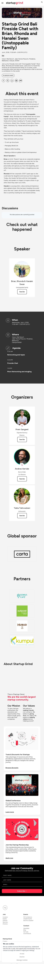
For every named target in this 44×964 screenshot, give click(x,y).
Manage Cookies (22, 960)
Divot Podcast (27, 933)
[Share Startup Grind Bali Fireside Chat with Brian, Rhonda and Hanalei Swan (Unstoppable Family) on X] (7, 80)
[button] (42, 2)
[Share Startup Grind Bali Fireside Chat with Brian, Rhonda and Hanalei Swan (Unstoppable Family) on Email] (16, 80)
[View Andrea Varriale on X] (22, 465)
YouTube (25, 932)
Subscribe (21, 891)
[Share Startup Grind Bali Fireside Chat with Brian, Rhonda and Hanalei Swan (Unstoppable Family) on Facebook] (3, 80)
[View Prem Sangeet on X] (22, 426)
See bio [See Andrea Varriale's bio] (22, 479)
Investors (5, 917)
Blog (24, 930)
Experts (5, 918)
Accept (22, 953)
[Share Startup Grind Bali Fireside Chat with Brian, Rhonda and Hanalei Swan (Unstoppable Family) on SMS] (20, 80)
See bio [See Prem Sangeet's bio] (22, 439)
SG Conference (27, 917)
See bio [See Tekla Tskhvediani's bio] (22, 516)
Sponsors (5, 922)
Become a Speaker (28, 920)
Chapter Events (27, 918)
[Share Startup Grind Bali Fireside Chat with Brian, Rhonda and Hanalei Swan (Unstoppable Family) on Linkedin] (12, 80)
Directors (5, 924)
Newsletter (26, 928)
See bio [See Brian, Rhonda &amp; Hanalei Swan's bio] (22, 292)
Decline (22, 957)
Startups (5, 920)
